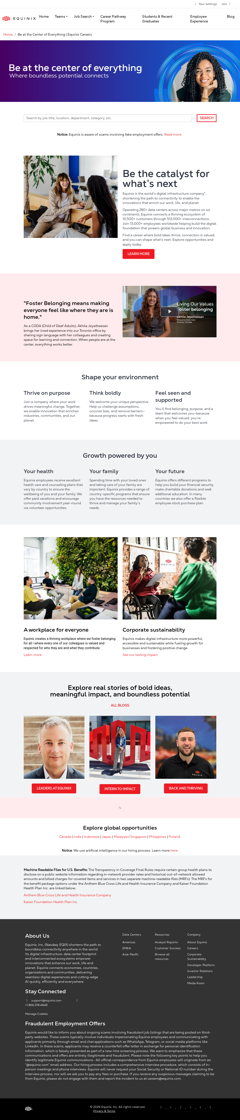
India (77, 837)
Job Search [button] (83, 16)
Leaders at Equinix (54, 788)
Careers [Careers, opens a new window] (192, 948)
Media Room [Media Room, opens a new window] (196, 983)
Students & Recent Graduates (157, 18)
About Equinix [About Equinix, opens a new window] (197, 942)
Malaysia (121, 837)
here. (174, 850)
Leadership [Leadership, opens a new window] (195, 977)
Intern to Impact (119, 789)
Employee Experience (199, 18)
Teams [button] (60, 16)
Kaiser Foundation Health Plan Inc (50, 902)
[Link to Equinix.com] (19, 18)
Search (206, 118)
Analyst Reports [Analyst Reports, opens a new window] (166, 942)
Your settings (205, 4)
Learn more (139, 254)
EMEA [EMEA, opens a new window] (126, 948)
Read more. (173, 134)
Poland (174, 837)
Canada (65, 837)
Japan (106, 837)
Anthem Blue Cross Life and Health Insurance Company (67, 895)
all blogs (120, 705)
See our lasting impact (140, 655)
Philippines (157, 837)
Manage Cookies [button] (36, 1014)
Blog (230, 16)
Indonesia (91, 837)
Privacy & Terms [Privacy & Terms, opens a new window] (104, 1111)
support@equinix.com (43, 1000)
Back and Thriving (186, 788)
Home (44, 16)
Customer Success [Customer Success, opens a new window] (168, 948)
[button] (227, 4)
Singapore (138, 837)
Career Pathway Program (113, 18)
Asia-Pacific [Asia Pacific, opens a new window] (130, 954)
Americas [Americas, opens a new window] (128, 942)
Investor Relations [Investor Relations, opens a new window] (200, 971)
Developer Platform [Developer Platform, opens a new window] (201, 965)
